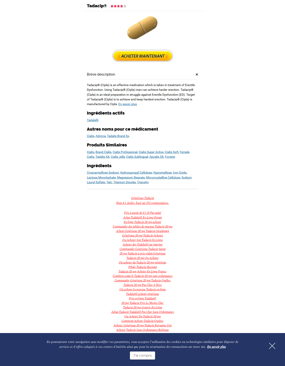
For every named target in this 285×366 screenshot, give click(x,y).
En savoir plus (216, 346)
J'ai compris (142, 355)
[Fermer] (272, 346)
